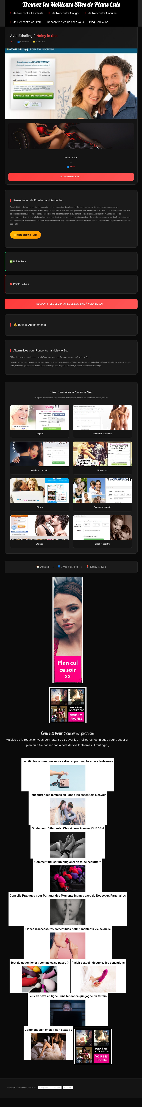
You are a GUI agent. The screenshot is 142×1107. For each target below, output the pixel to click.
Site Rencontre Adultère (26, 22)
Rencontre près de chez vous (65, 22)
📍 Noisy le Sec (96, 566)
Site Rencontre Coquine (101, 13)
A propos (67, 1087)
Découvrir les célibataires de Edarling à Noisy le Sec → (71, 304)
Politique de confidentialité (49, 1087)
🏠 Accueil (42, 566)
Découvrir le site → (71, 177)
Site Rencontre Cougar (64, 13)
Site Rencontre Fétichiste (26, 13)
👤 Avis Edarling (67, 566)
